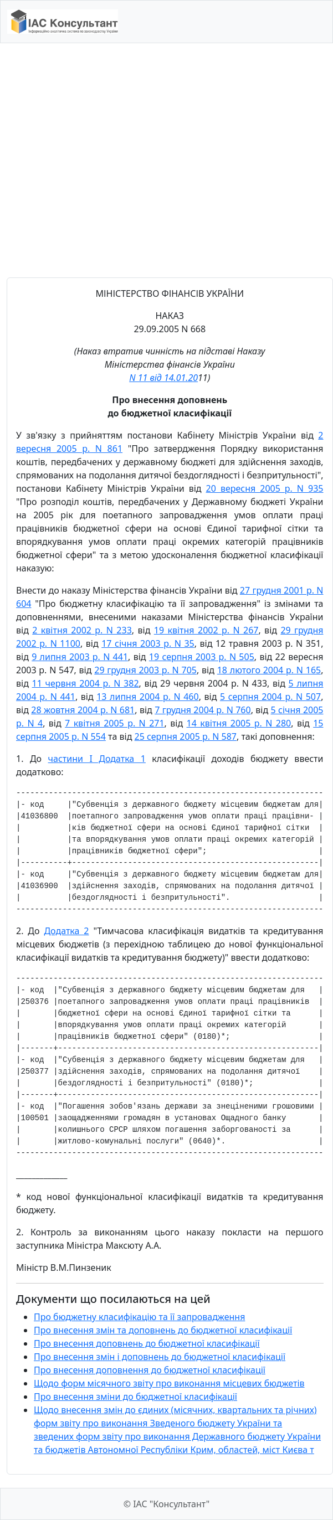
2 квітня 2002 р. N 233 (82, 630)
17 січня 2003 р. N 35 (147, 643)
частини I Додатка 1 (97, 759)
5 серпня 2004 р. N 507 (270, 697)
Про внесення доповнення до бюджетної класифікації (149, 1370)
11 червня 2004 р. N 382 (85, 683)
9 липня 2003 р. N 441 (80, 657)
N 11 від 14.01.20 (163, 378)
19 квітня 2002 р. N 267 (206, 630)
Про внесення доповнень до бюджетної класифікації (147, 1343)
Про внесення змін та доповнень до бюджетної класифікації (163, 1330)
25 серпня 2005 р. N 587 (186, 736)
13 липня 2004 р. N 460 (147, 697)
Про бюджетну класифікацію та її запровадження (139, 1317)
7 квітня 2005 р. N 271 (115, 723)
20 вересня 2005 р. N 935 (265, 488)
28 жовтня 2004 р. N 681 (83, 710)
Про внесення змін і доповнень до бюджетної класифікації (159, 1357)
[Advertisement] (104, 160)
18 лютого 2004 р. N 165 (269, 670)
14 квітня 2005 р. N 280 (239, 723)
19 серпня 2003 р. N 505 (201, 657)
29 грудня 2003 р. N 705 (145, 670)
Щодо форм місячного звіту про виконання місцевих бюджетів (169, 1383)
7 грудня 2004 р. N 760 (203, 710)
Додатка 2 (66, 931)
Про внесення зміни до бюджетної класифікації (135, 1396)
